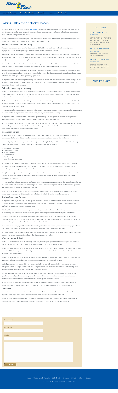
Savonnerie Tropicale (9, 13)
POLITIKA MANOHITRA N (100, 60)
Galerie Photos (62, 13)
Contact (50, 13)
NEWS (73, 382)
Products (66, 382)
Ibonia (52, 385)
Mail (8, 327)
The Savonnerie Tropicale (42, 382)
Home (29, 382)
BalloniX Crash (34, 29)
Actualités (41, 13)
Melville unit (56, 382)
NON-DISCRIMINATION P (99, 49)
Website (6, 335)
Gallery (81, 382)
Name (8, 320)
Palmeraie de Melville (27, 13)
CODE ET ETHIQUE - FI (98, 32)
